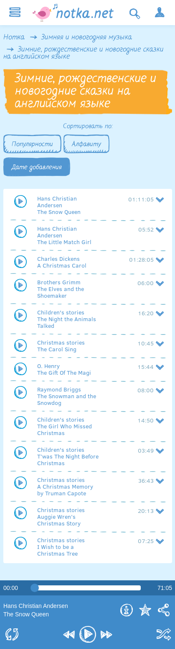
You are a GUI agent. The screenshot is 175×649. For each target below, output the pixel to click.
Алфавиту (86, 144)
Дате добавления (37, 167)
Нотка (14, 37)
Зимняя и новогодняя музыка (86, 37)
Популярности (32, 144)
